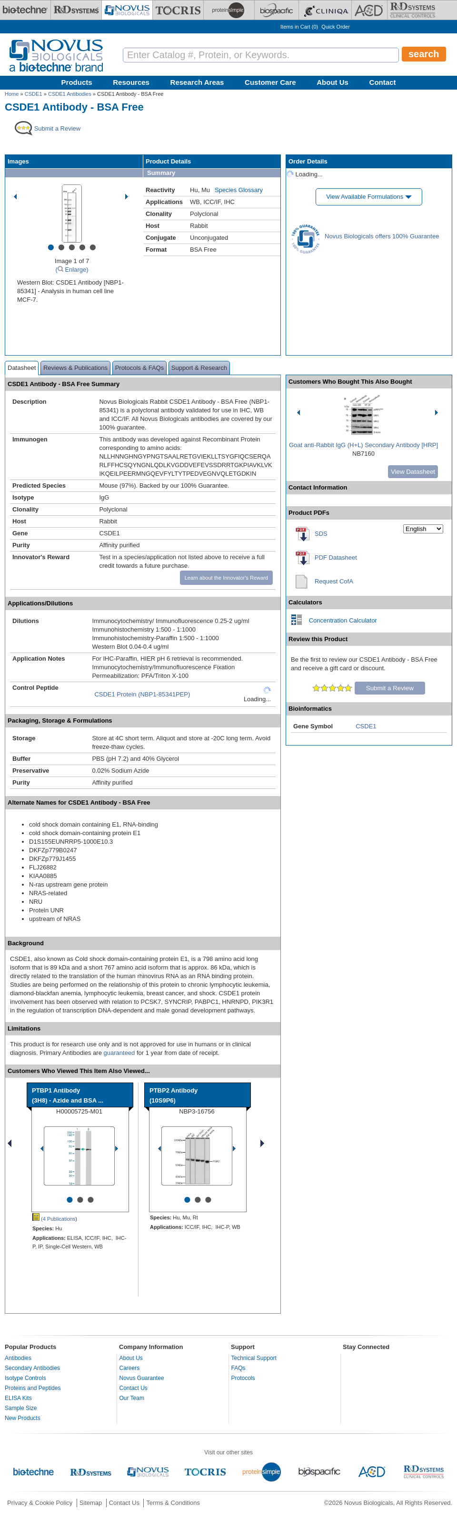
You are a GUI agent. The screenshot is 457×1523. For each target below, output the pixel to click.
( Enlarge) (71, 269)
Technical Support (254, 1358)
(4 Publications (53, 1219)
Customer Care (270, 82)
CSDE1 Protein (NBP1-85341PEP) (142, 694)
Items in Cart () (299, 27)
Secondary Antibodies (32, 1368)
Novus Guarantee (141, 1378)
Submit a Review (390, 688)
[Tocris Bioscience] (178, 10)
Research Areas (197, 82)
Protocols (243, 1378)
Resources (131, 82)
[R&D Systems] (76, 10)
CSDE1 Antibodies (69, 94)
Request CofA (334, 581)
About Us (332, 82)
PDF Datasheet (336, 557)
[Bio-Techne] (25, 10)
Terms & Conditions (173, 1502)
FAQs (238, 1368)
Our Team (131, 1398)
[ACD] (369, 10)
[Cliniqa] (325, 10)
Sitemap (90, 1502)
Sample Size (21, 1408)
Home (12, 94)
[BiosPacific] (277, 10)
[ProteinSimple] (229, 10)
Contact (382, 82)
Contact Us (133, 1388)
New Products (22, 1418)
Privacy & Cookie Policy (39, 1502)
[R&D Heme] (412, 10)
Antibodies (18, 1358)
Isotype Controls (25, 1378)
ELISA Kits (18, 1398)
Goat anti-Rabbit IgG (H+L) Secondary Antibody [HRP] (363, 445)
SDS (321, 533)
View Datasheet (413, 471)
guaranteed (119, 1052)
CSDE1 (33, 94)
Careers (129, 1368)
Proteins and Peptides (32, 1388)
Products (76, 82)
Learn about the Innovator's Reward (226, 578)
